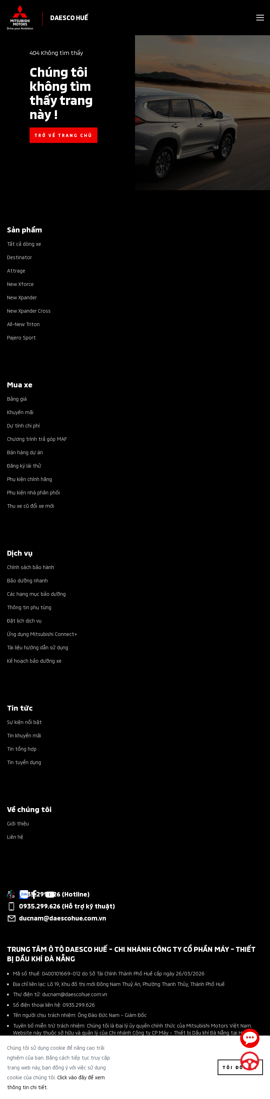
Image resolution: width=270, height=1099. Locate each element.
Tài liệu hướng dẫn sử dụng (37, 647)
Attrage (16, 270)
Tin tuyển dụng (24, 761)
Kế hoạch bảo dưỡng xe (34, 660)
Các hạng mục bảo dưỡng (36, 593)
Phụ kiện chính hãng (29, 478)
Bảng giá (17, 398)
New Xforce (20, 283)
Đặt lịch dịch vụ (24, 620)
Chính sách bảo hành (30, 566)
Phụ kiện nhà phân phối (33, 492)
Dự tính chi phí (23, 425)
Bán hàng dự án (25, 452)
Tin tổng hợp (22, 748)
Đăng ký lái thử (24, 465)
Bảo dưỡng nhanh (27, 580)
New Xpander (22, 297)
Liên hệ (15, 836)
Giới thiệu (18, 823)
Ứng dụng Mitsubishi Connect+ (42, 633)
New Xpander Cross (29, 310)
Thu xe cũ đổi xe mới (30, 505)
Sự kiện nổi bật (24, 721)
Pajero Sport (21, 337)
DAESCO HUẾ (69, 17)
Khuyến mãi (20, 411)
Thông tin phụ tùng (29, 607)
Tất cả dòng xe (24, 243)
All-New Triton (23, 323)
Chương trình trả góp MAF (37, 438)
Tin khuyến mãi (24, 735)
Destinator (19, 257)
